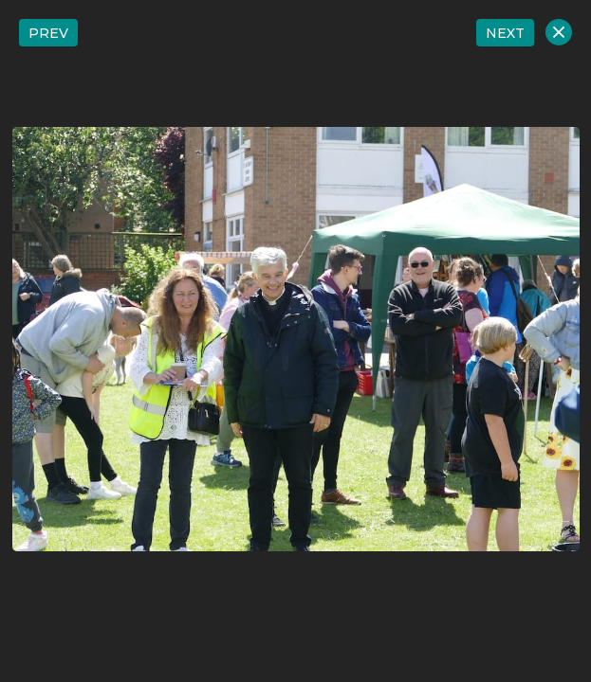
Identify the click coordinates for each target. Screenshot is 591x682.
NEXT (505, 33)
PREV (48, 33)
